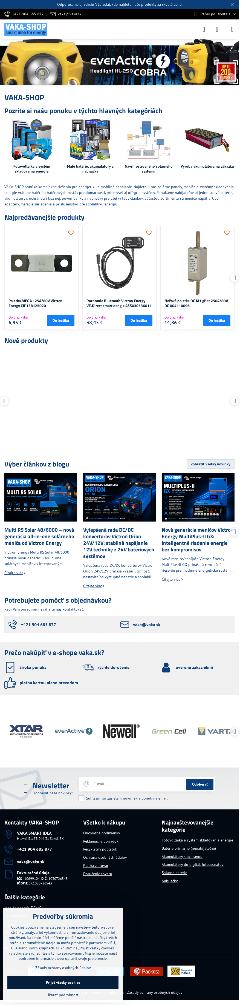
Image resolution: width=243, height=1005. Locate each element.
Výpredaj (102, 4)
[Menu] (232, 29)
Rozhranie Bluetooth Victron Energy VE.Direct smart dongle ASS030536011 (119, 303)
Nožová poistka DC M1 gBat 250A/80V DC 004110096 (196, 303)
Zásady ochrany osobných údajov (155, 992)
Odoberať (200, 784)
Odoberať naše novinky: (53, 793)
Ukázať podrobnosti (63, 994)
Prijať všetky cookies (63, 982)
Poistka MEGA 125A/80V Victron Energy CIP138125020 (35, 303)
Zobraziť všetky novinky (210, 464)
